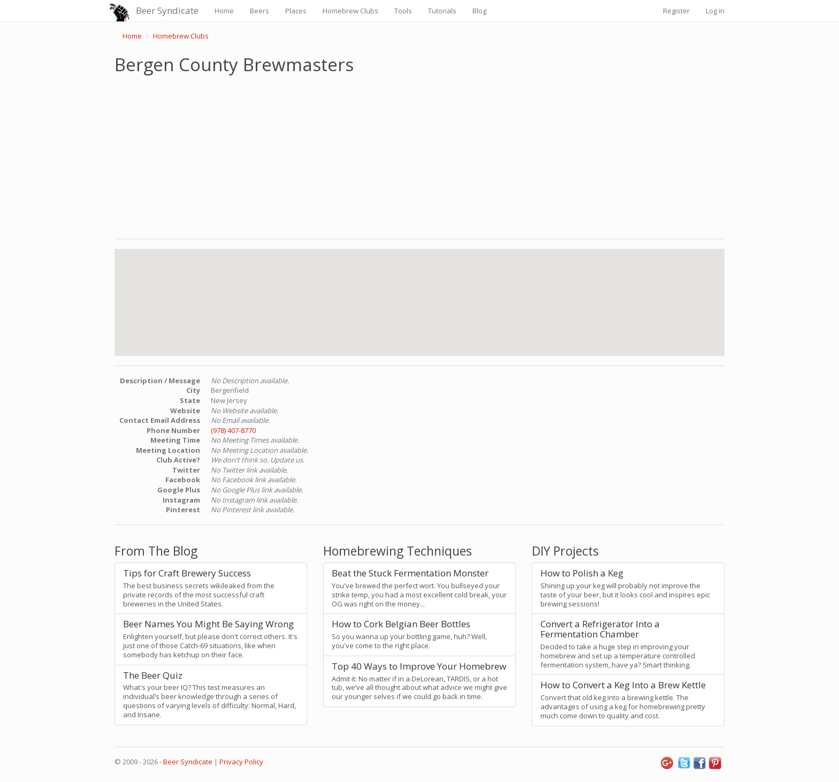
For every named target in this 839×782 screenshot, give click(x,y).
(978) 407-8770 (233, 430)
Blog (479, 11)
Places (296, 11)
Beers (259, 11)
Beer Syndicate (167, 10)
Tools (403, 11)
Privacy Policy (241, 761)
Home (224, 11)
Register (676, 11)
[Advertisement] (419, 154)
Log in (715, 11)
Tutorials (442, 11)
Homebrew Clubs (350, 11)
